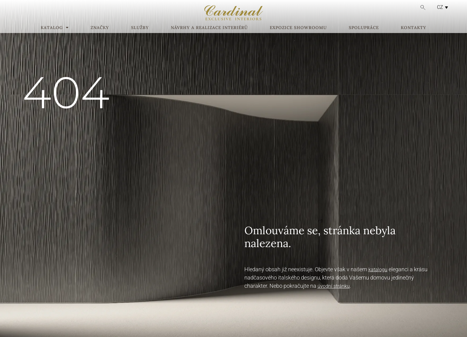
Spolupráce (364, 28)
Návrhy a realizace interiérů (209, 28)
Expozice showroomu (298, 28)
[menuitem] (441, 7)
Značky (100, 28)
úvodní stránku (334, 286)
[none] (441, 7)
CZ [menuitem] (440, 7)
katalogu (377, 269)
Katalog (55, 28)
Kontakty (413, 28)
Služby (140, 28)
